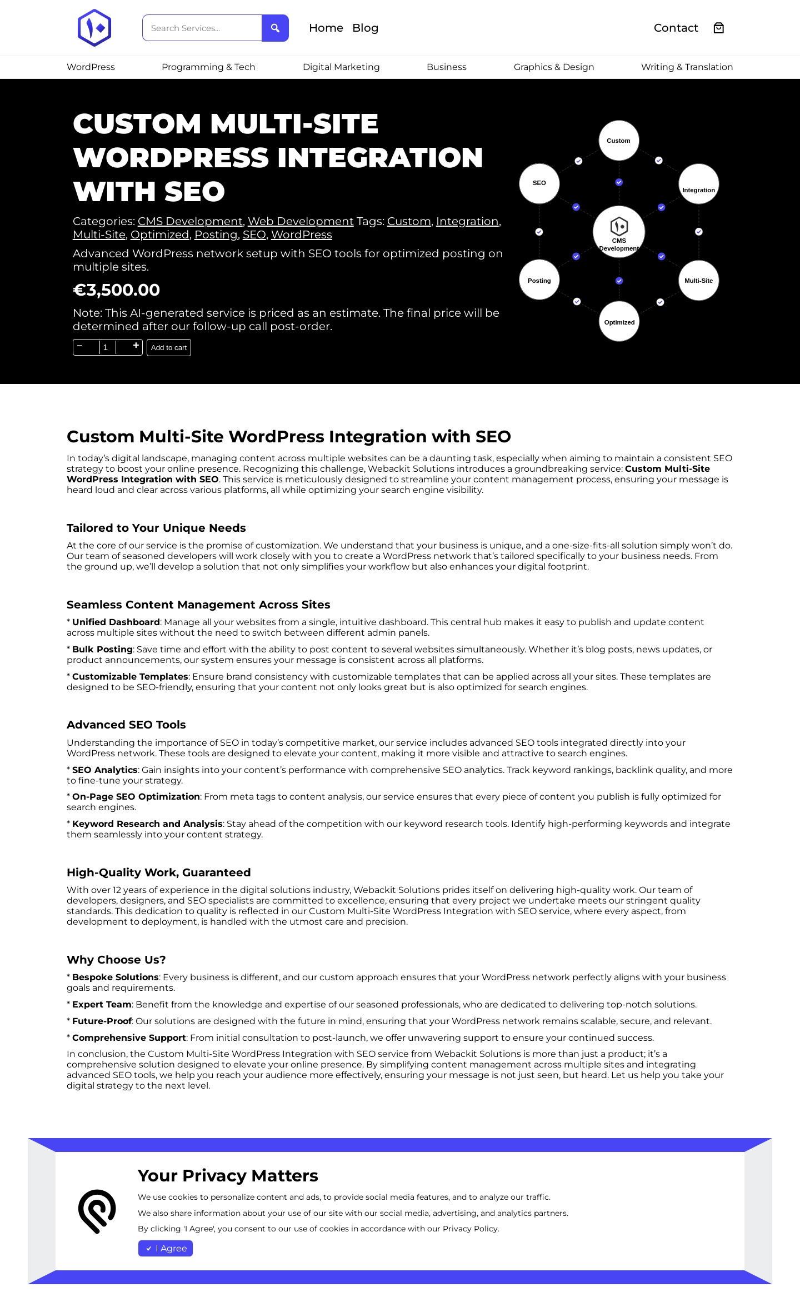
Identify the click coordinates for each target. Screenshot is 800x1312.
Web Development (301, 221)
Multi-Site (99, 234)
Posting (216, 234)
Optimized (160, 234)
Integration (467, 221)
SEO (254, 234)
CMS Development (190, 221)
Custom (409, 221)
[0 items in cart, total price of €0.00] (719, 28)
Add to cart (169, 347)
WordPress (301, 234)
